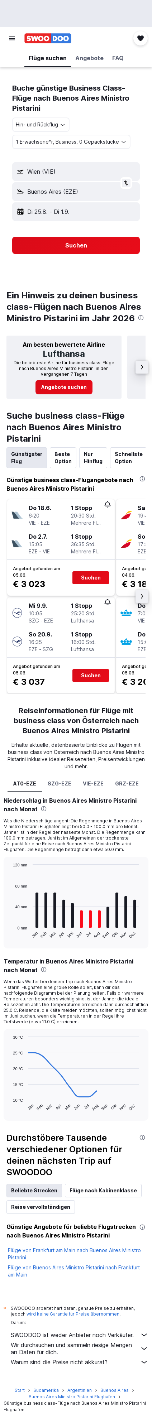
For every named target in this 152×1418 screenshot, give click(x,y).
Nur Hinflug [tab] (93, 457)
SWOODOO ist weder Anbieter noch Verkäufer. (79, 1335)
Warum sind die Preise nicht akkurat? (79, 1362)
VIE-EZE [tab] (93, 783)
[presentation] (141, 317)
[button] (12, 38)
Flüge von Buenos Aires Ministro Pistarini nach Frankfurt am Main (74, 1271)
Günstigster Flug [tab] (26, 457)
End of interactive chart (9, 1105)
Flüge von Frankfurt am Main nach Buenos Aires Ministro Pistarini (74, 1253)
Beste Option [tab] (63, 457)
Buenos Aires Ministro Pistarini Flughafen (72, 1396)
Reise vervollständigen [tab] (40, 1207)
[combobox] (41, 124)
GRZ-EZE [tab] (127, 783)
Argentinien (79, 1390)
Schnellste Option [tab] (129, 457)
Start (20, 1390)
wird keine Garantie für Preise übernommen (73, 1314)
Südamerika (46, 1390)
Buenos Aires (114, 1390)
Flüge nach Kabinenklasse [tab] (103, 1190)
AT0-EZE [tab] (24, 783)
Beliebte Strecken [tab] (34, 1190)
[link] (63, 387)
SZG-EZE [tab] (59, 783)
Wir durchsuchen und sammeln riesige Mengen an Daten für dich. (79, 1348)
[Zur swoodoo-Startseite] (47, 38)
